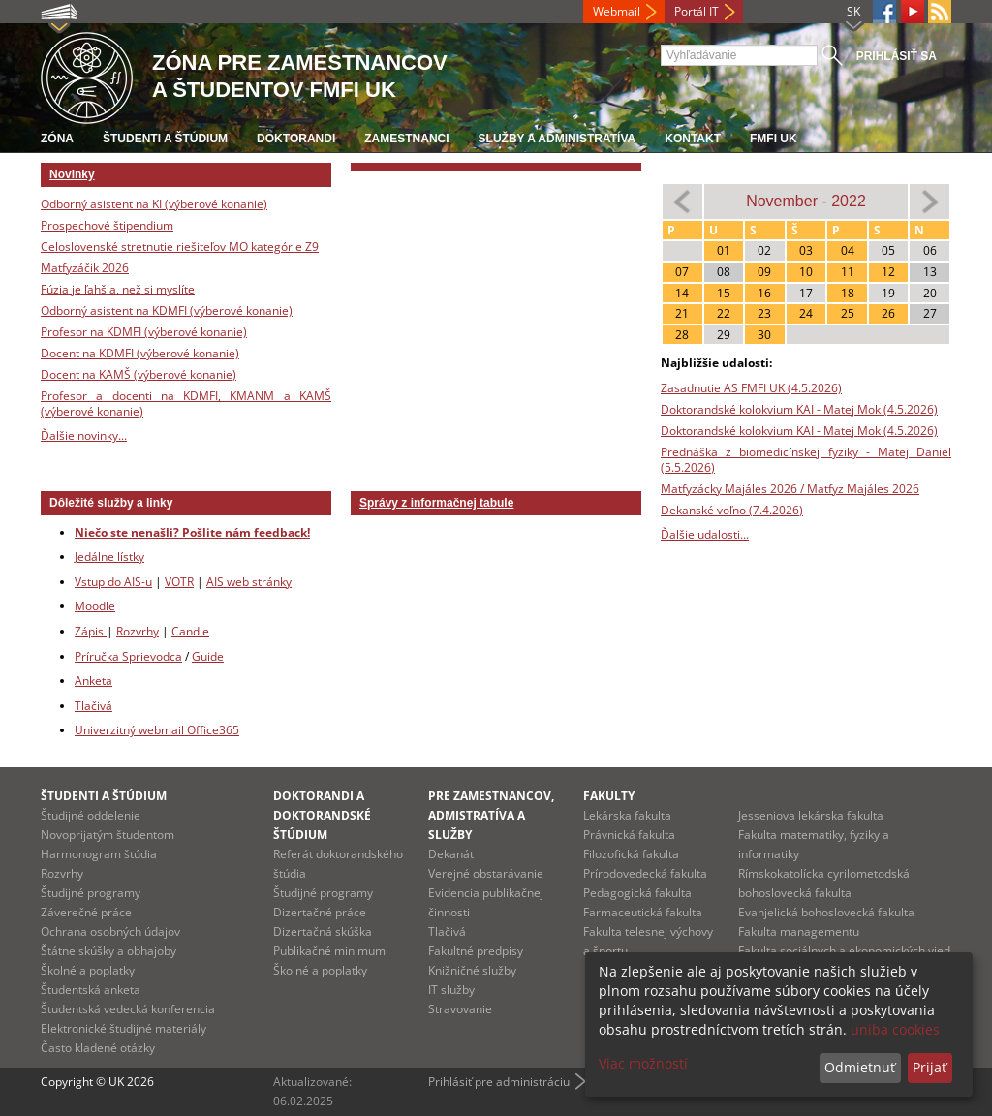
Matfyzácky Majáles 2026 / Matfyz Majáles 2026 (790, 488)
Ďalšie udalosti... (705, 534)
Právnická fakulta (629, 834)
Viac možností (643, 1063)
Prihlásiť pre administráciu (499, 1081)
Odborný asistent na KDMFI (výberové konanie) (167, 310)
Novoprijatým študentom (107, 834)
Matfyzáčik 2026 (85, 268)
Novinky (72, 174)
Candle (190, 631)
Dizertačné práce (319, 912)
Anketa (93, 680)
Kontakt (693, 138)
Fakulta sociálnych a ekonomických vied (844, 951)
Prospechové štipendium (107, 225)
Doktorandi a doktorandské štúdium (322, 815)
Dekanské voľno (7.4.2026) (732, 510)
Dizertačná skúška (322, 931)
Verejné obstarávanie (485, 873)
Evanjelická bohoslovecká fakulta (826, 912)
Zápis (91, 631)
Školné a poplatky (88, 970)
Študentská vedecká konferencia (128, 1009)
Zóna (57, 138)
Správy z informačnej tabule (436, 503)
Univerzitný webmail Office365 (157, 730)
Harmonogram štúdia (99, 854)
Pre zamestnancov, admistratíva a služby (491, 815)
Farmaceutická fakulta (642, 912)
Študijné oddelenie (90, 815)
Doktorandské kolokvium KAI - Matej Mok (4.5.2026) (799, 409)
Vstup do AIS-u (113, 582)
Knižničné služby (472, 970)
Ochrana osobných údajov (110, 931)
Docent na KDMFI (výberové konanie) (140, 353)
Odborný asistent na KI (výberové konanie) (154, 204)
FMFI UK (773, 138)
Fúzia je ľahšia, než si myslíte (118, 289)
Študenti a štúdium (165, 138)
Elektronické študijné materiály (123, 1028)
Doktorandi (296, 138)
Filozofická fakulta (631, 854)
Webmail (616, 11)
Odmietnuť (859, 1067)
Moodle (95, 606)
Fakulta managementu (798, 931)
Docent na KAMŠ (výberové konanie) (138, 374)
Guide (208, 656)
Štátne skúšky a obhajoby (108, 951)
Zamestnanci (406, 138)
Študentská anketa (90, 989)
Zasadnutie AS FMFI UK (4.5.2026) (751, 388)
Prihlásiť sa (896, 56)
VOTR (179, 582)
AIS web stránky (249, 582)
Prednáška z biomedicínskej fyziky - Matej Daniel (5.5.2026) (806, 460)
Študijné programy (90, 892)
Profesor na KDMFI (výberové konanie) (144, 332)
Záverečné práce (86, 912)
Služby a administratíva (557, 138)
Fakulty (609, 796)
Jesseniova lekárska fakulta (811, 815)
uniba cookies (895, 1029)
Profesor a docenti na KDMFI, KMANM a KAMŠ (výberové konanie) (186, 403)
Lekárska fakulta (627, 815)
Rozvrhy (137, 631)
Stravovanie (460, 1009)
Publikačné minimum (329, 951)
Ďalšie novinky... (84, 435)
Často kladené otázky (98, 1047)
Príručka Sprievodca (128, 656)
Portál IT (696, 11)
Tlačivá (93, 706)
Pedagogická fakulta (637, 892)
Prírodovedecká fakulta (645, 873)
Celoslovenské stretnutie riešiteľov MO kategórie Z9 (180, 246)
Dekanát (451, 854)
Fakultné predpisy (475, 951)
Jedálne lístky (109, 556)
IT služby (451, 989)
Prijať (929, 1067)
